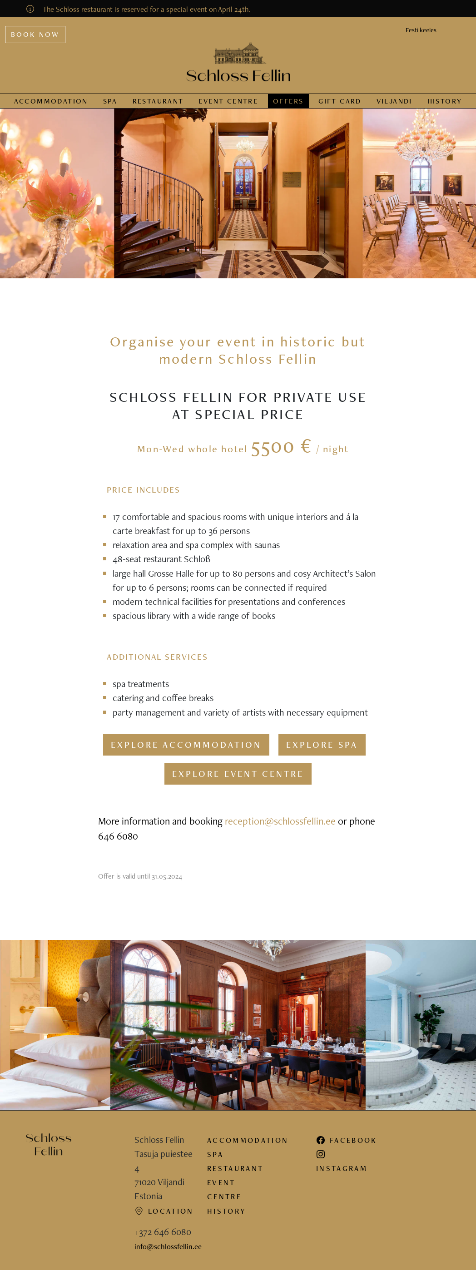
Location (164, 1211)
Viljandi (394, 101)
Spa (110, 101)
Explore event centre (238, 774)
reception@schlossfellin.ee (280, 821)
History (444, 101)
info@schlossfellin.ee (168, 1246)
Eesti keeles (421, 30)
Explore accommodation (186, 745)
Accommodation (51, 101)
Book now (35, 34)
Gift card (340, 101)
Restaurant (158, 101)
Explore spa (322, 745)
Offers (288, 101)
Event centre (228, 101)
